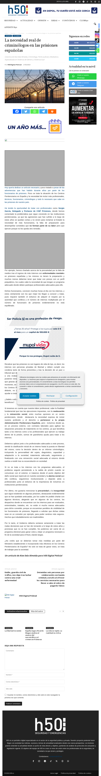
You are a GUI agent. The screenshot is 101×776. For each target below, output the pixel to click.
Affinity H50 (10, 27)
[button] (95, 24)
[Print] (52, 111)
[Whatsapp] (34, 111)
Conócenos (69, 20)
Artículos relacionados (17, 611)
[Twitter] (26, 111)
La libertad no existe (13, 631)
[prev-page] (60, 611)
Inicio (6, 33)
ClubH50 (84, 20)
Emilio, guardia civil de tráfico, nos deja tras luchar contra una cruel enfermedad (18, 576)
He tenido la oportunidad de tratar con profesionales (28, 208)
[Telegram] (43, 111)
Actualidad (27, 20)
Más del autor (37, 611)
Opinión (43, 20)
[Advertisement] (35, 168)
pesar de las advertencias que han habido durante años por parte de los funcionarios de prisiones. (34, 190)
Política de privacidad (57, 401)
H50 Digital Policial (15, 65)
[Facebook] (17, 111)
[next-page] (63, 611)
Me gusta (91, 43)
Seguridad (11, 20)
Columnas (21, 33)
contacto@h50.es (55, 756)
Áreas (55, 20)
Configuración (72, 396)
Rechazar (50, 396)
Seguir (92, 48)
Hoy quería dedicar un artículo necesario (22, 187)
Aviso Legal (54, 773)
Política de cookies (42, 401)
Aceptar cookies (29, 396)
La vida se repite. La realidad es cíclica (54, 632)
